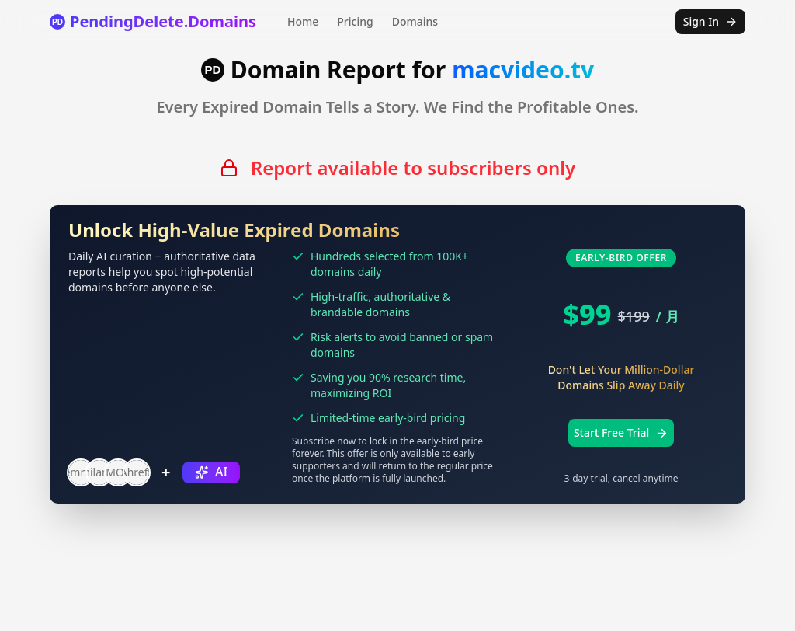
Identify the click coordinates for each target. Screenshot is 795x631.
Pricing (355, 21)
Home (302, 21)
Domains (415, 21)
